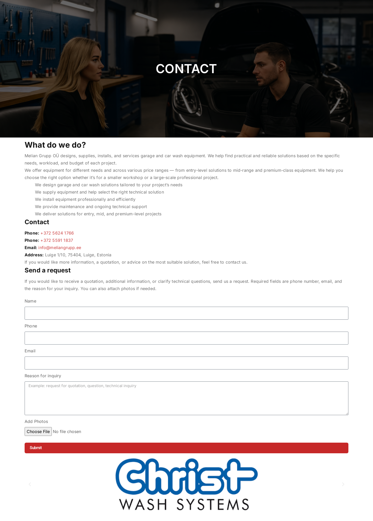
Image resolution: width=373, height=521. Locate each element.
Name (30, 301)
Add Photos (36, 421)
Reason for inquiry (43, 375)
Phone (31, 325)
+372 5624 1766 (57, 233)
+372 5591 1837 (56, 240)
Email (30, 350)
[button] (29, 484)
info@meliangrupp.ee (59, 247)
